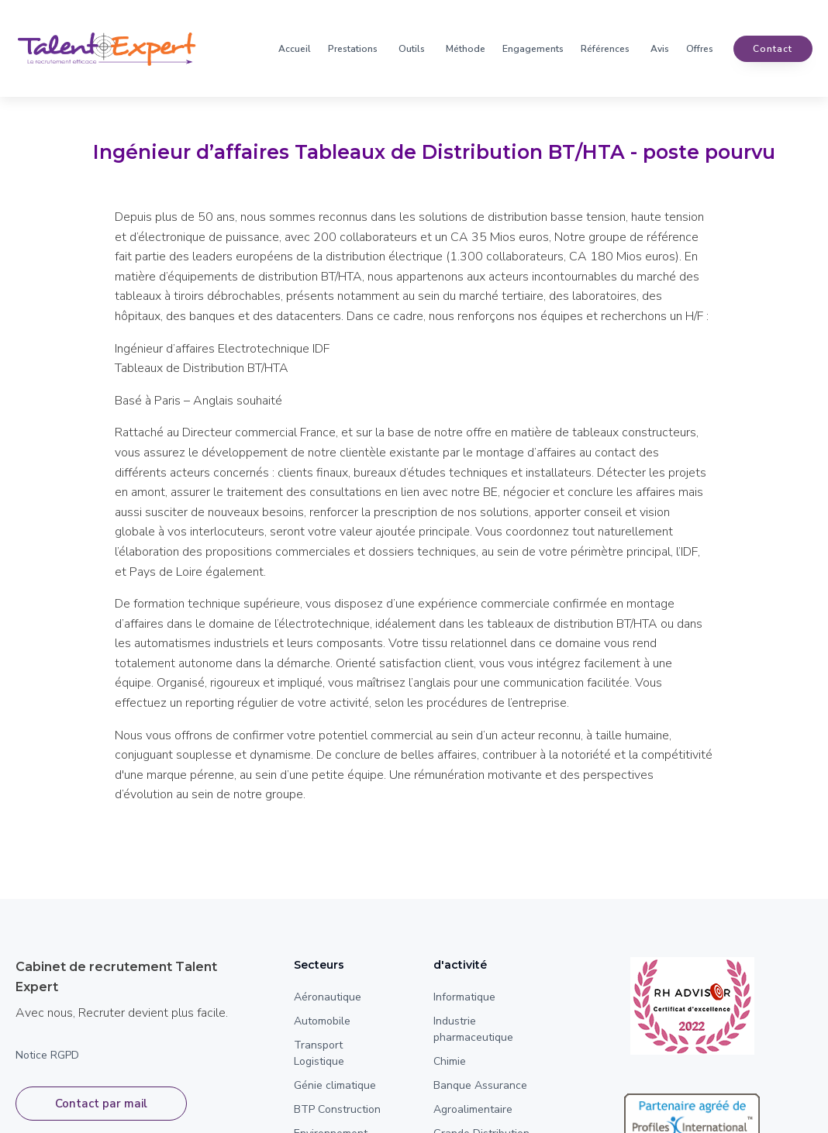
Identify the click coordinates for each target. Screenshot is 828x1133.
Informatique (464, 997)
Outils (411, 49)
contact (772, 49)
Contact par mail (101, 1103)
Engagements (533, 49)
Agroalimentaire (472, 1109)
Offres (699, 49)
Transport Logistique (319, 1053)
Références (605, 49)
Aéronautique (327, 997)
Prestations (353, 49)
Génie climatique (335, 1085)
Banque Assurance (480, 1085)
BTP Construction (337, 1109)
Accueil (294, 49)
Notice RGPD (47, 1055)
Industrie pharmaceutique (473, 1029)
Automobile (322, 1021)
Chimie (449, 1061)
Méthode (465, 49)
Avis (659, 49)
